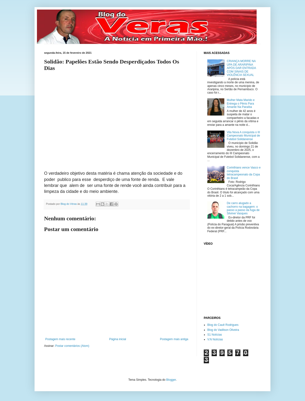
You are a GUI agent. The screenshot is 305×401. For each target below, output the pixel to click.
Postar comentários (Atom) (72, 346)
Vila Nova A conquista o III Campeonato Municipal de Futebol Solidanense (243, 136)
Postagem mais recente (60, 339)
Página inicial (117, 339)
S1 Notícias (214, 334)
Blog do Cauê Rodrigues (223, 325)
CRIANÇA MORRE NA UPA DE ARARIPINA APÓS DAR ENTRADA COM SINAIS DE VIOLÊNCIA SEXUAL (241, 68)
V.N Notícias (215, 339)
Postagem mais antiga (174, 339)
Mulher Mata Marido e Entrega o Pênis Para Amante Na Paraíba (241, 103)
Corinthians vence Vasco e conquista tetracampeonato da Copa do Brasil (244, 172)
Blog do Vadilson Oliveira (223, 330)
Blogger (171, 379)
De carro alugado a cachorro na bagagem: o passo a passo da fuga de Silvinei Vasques (243, 208)
